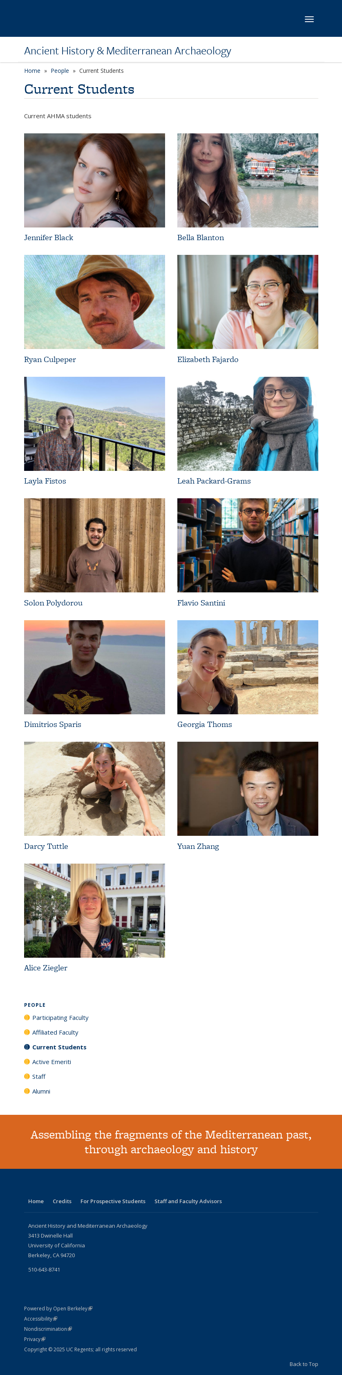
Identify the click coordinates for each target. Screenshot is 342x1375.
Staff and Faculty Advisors (188, 1201)
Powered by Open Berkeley (58, 1308)
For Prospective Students (112, 1201)
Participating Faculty (60, 1017)
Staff (38, 1076)
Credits (62, 1201)
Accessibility (40, 1318)
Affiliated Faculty (55, 1032)
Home (32, 70)
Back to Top (304, 1364)
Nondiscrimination (48, 1328)
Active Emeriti (51, 1062)
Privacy (34, 1339)
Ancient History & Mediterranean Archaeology (127, 50)
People (60, 70)
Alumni (41, 1091)
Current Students (59, 1047)
